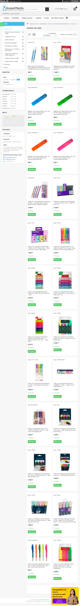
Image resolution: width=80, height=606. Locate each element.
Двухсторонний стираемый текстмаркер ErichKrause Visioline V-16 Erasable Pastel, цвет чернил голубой (39, 67)
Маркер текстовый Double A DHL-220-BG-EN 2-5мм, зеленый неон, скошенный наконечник (65, 112)
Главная (6, 18)
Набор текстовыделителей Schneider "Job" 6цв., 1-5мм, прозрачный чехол (64, 474)
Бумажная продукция (11, 43)
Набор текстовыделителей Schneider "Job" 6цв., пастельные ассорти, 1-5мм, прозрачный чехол (39, 520)
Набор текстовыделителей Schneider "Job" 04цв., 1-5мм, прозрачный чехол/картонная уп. (65, 430)
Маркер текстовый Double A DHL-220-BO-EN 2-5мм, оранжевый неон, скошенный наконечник (39, 158)
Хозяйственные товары (11, 61)
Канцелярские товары (46, 24)
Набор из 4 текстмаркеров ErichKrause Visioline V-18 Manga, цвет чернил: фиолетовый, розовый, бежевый (39, 203)
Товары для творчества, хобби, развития (12, 54)
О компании (15, 18)
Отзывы (46, 18)
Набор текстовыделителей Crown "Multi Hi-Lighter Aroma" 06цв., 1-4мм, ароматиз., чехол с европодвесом (64, 248)
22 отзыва (66, 1)
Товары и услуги (26, 18)
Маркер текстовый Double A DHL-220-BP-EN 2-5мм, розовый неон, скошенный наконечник (65, 158)
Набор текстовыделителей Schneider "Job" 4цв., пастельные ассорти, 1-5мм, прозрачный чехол (39, 475)
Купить (32, 79)
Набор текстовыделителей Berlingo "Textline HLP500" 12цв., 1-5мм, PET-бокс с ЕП (64, 203)
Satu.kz (47, 599)
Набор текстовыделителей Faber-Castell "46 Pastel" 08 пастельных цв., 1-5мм (39, 293)
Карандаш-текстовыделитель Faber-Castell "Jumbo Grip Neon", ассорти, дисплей (64, 67)
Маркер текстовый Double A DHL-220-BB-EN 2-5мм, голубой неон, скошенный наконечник (39, 112)
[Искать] (47, 9)
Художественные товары (12, 58)
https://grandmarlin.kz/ (11, 157)
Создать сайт (12, 1)
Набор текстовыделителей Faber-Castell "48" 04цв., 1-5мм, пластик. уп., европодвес (64, 338)
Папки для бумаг (9, 39)
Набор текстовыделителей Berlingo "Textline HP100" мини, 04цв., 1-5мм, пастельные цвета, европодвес (38, 248)
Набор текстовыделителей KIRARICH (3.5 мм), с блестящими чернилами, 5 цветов (39, 385)
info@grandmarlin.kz (10, 159)
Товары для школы (10, 36)
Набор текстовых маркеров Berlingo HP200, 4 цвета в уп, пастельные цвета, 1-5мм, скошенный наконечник (65, 520)
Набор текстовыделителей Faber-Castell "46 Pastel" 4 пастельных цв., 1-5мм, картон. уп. (65, 293)
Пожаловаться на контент (47, 601)
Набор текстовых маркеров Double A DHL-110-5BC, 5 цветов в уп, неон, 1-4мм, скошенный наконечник (39, 565)
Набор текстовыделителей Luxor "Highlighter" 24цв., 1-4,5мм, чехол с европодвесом (64, 385)
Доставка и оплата (57, 18)
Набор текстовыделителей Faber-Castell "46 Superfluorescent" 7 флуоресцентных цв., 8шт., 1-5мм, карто (38, 339)
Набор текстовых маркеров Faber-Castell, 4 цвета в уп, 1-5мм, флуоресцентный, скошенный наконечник (64, 566)
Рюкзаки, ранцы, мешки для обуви (12, 32)
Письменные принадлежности (61, 24)
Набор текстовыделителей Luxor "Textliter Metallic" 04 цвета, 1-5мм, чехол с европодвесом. (38, 430)
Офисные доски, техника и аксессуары (12, 49)
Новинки (38, 18)
